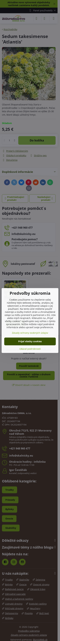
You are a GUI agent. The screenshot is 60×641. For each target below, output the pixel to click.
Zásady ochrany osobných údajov (30, 332)
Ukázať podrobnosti (30, 348)
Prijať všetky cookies (30, 341)
